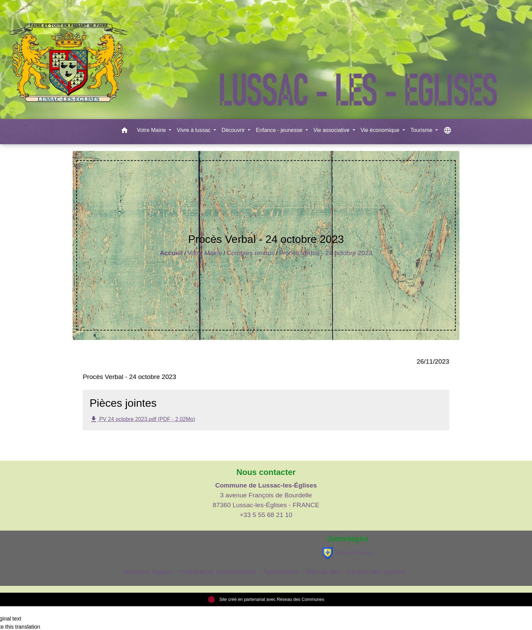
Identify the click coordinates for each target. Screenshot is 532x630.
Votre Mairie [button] (152, 130)
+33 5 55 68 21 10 (266, 514)
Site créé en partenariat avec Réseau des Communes (266, 599)
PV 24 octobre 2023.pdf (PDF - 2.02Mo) (142, 419)
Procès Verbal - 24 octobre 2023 (325, 252)
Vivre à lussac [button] (194, 130)
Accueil (171, 252)
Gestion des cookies (376, 571)
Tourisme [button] (422, 130)
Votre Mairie (204, 252)
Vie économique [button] (381, 130)
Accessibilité (281, 571)
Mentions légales (148, 571)
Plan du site (323, 571)
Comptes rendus (250, 252)
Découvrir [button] (234, 130)
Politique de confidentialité (217, 571)
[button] (124, 131)
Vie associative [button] (332, 130)
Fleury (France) (347, 553)
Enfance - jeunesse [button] (280, 130)
